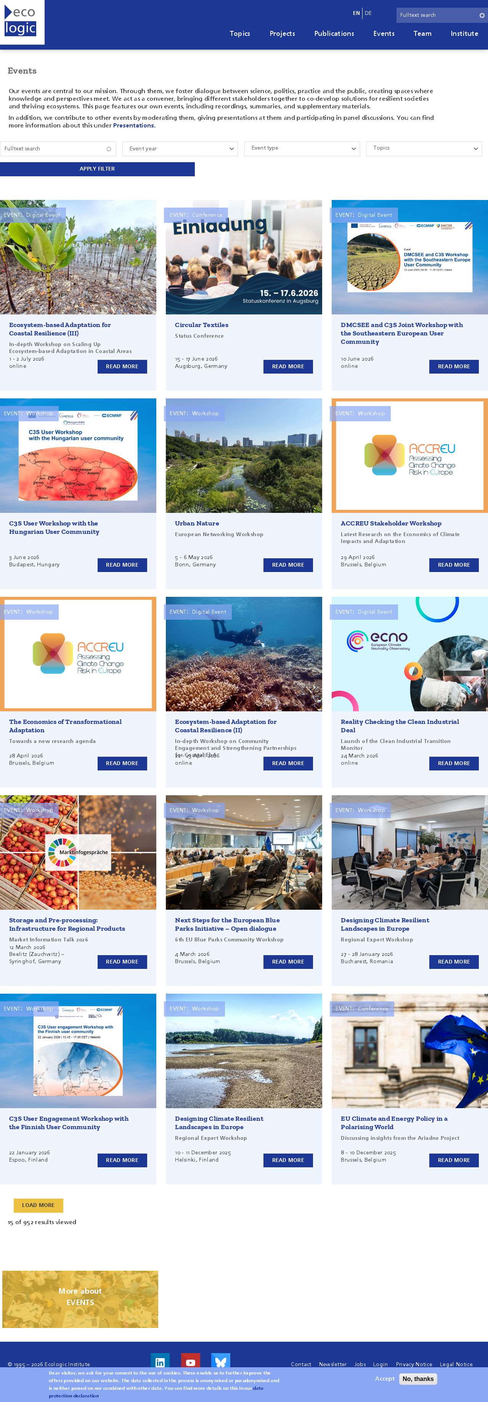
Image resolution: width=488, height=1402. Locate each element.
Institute (464, 34)
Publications (334, 34)
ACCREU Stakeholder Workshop (391, 522)
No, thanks (418, 1379)
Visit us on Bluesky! (220, 1361)
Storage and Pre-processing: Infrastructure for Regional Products (67, 923)
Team (423, 34)
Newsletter (333, 1364)
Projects (282, 34)
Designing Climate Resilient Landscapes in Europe (385, 923)
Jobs (360, 1364)
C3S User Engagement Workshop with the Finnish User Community (68, 1122)
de (368, 13)
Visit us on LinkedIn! (160, 1361)
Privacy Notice (414, 1364)
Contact (301, 1364)
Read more (122, 365)
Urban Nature (197, 522)
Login (380, 1364)
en (356, 13)
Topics (240, 34)
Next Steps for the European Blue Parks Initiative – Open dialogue (227, 923)
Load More (38, 1204)
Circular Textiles (201, 324)
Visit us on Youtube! (190, 1361)
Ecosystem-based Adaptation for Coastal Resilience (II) (226, 725)
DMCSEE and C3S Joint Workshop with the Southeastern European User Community (402, 332)
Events (384, 34)
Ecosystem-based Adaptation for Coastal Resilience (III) (60, 328)
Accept (385, 1379)
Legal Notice (456, 1364)
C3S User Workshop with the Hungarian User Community (54, 526)
